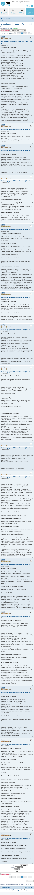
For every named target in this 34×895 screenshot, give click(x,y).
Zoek (22, 30)
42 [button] (28, 33)
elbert (7, 28)
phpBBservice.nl (20, 890)
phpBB (12, 889)
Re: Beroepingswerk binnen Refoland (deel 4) (15, 129)
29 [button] (25, 33)
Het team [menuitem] (28, 887)
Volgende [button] (31, 33)
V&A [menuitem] (11, 18)
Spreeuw (3, 36)
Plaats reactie (5, 30)
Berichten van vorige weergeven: (16, 865)
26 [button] (19, 33)
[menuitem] (12, 20)
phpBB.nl (26, 890)
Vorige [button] (13, 33)
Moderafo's (15, 28)
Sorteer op (16, 867)
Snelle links (5, 18)
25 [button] (17, 33)
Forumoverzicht (6, 887)
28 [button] (23, 33)
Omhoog (32, 122)
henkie (10, 28)
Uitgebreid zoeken (25, 30)
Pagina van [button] (10, 33)
